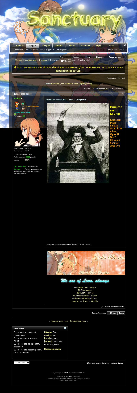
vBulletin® (69, 376)
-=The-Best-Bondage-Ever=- (84, 298)
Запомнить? (67, 61)
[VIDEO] (48, 341)
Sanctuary (106, 363)
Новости (20, 45)
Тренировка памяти (86, 287)
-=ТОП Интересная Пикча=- (84, 295)
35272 (27, 160)
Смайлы (48, 335)
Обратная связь (93, 363)
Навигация (60, 50)
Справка (34, 50)
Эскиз (86, 301)
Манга (72, 45)
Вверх (121, 313)
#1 (123, 94)
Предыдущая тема (59, 321)
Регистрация (115, 57)
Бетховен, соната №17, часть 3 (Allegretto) (71, 83)
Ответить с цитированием (112, 307)
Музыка (43, 60)
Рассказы (85, 45)
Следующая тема (78, 321)
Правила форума (52, 349)
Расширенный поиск (116, 50)
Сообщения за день (22, 50)
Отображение (116, 89)
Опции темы (87, 89)
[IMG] (47, 338)
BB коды (48, 332)
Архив (114, 363)
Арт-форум (30, 60)
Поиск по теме (101, 89)
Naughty (76, 301)
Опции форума (46, 50)
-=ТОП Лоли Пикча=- (84, 292)
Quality (94, 301)
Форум (32, 45)
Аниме (59, 45)
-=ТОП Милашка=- (84, 290)
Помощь (100, 57)
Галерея (46, 45)
